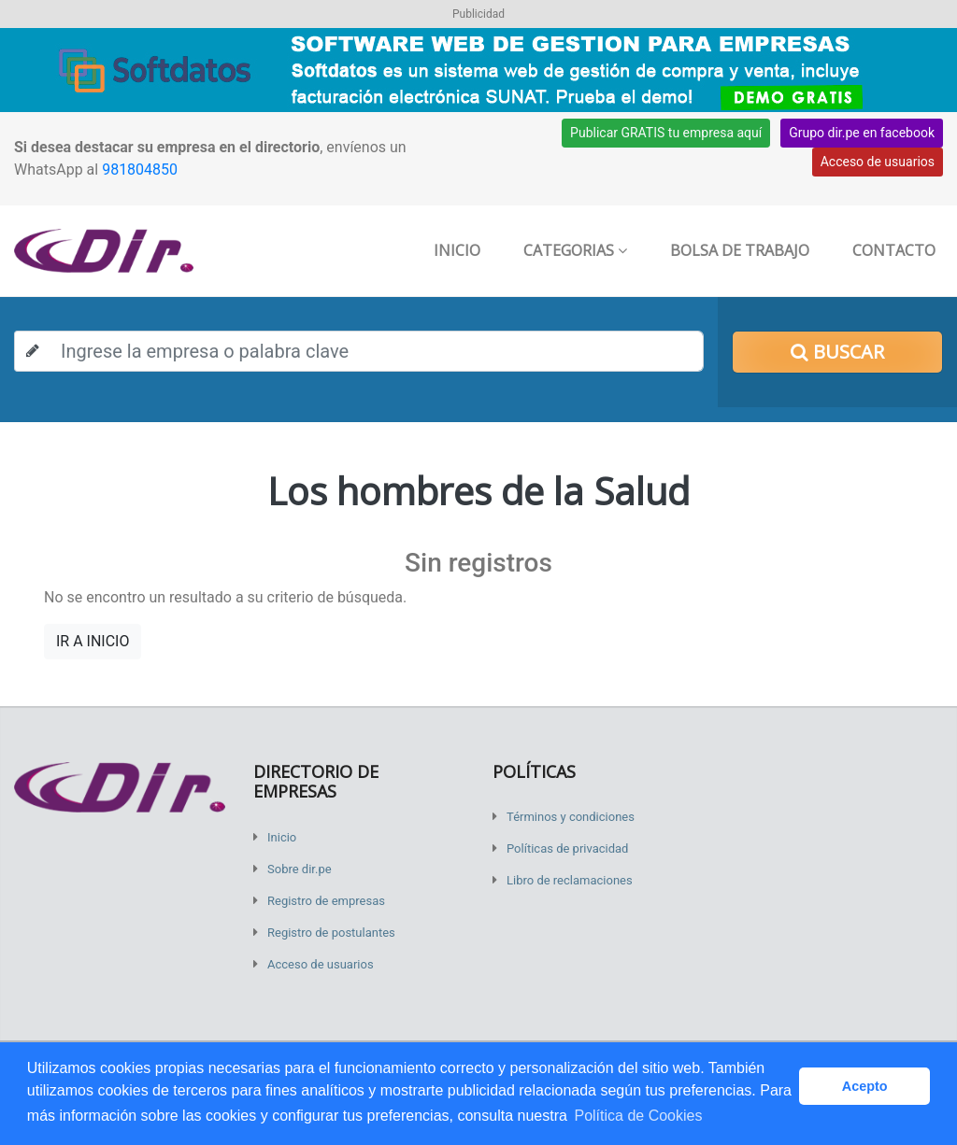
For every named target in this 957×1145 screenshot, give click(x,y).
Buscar (837, 351)
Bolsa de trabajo (739, 250)
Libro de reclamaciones (570, 880)
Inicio (457, 250)
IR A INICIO (92, 641)
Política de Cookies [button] (638, 1116)
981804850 (140, 169)
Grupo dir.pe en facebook (862, 132)
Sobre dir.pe (299, 869)
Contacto (894, 250)
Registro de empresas (326, 901)
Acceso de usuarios (878, 161)
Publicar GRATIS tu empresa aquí (666, 132)
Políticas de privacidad (567, 848)
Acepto (865, 1086)
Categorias (575, 250)
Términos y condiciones (571, 817)
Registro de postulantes (331, 933)
